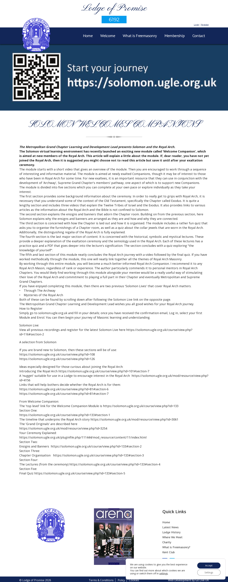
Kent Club (168, 552)
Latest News (170, 527)
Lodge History (171, 532)
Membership (174, 35)
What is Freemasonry (140, 35)
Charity (166, 542)
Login (196, 24)
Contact (198, 35)
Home (88, 35)
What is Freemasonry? (176, 547)
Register (205, 24)
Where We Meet (172, 537)
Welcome (107, 35)
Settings (209, 572)
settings (163, 573)
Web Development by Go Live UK (188, 580)
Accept (209, 565)
